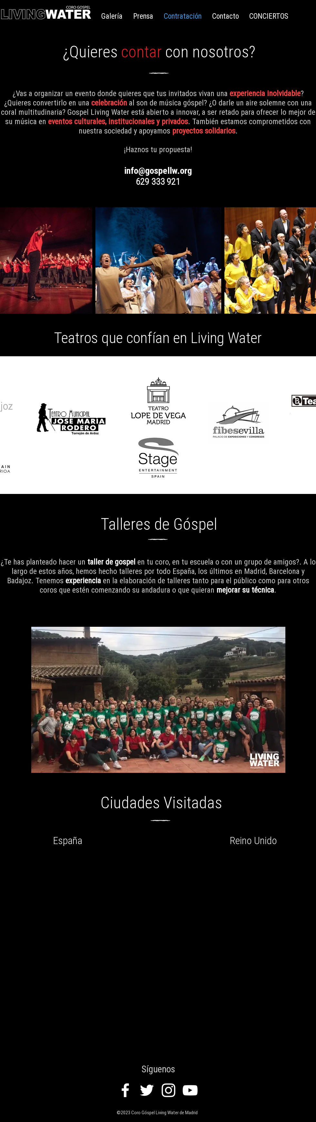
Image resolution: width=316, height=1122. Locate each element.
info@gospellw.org (158, 170)
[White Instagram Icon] (168, 1090)
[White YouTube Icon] (190, 1090)
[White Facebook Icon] (125, 1090)
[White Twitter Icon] (147, 1090)
